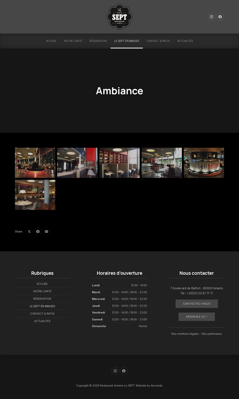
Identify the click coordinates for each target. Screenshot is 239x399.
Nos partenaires (212, 333)
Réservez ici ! (196, 316)
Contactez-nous (196, 303)
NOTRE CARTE (73, 40)
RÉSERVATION (98, 40)
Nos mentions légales (185, 333)
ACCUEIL (51, 40)
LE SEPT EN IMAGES (126, 40)
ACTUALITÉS (185, 40)
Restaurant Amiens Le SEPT (117, 385)
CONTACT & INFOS (158, 40)
